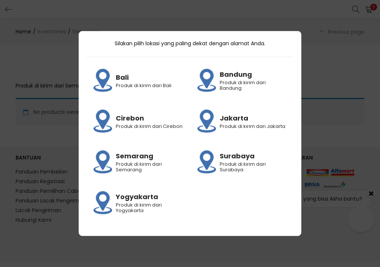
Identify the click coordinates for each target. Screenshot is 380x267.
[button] (368, 9)
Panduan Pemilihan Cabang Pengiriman (67, 191)
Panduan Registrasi (40, 181)
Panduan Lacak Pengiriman (51, 200)
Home (23, 31)
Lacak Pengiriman (38, 210)
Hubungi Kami (33, 220)
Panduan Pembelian (42, 171)
